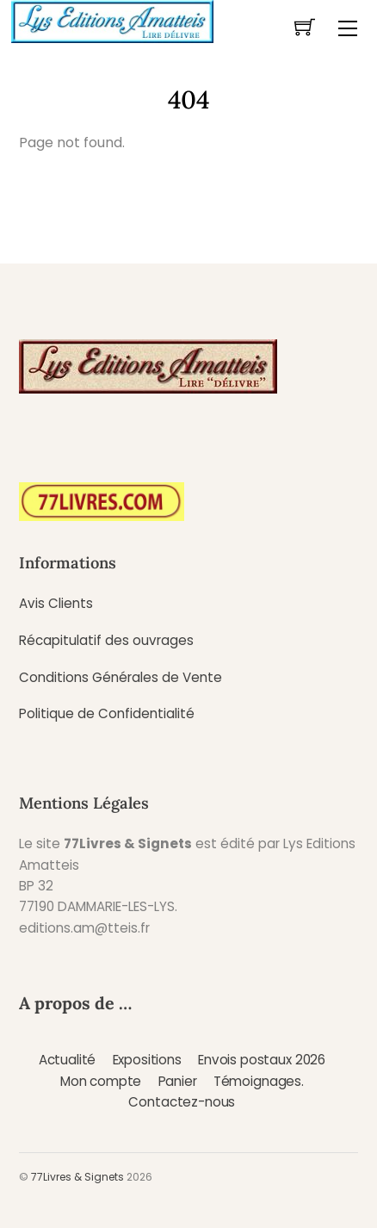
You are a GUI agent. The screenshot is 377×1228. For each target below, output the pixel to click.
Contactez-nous (181, 1102)
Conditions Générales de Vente (120, 677)
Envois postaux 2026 (261, 1060)
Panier (177, 1081)
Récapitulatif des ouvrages (106, 640)
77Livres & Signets (77, 1176)
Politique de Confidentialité (107, 713)
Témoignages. (258, 1081)
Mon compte (100, 1081)
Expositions (147, 1060)
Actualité (67, 1060)
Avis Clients (56, 603)
